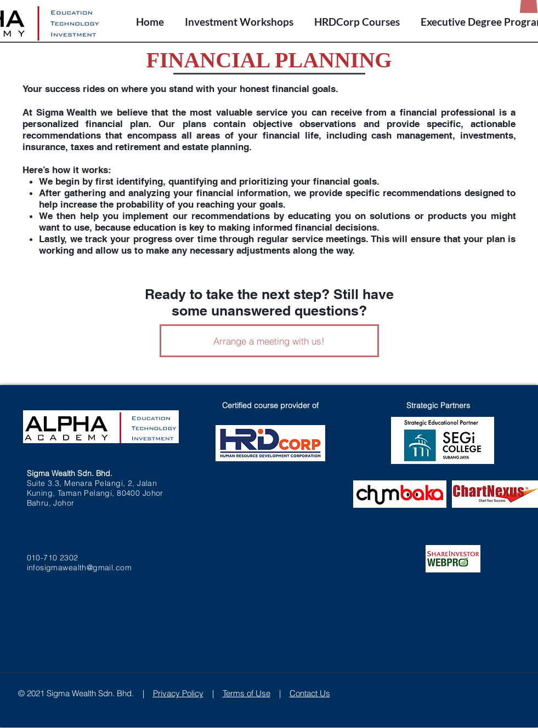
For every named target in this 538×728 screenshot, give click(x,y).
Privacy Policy (178, 693)
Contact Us (310, 693)
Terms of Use (246, 693)
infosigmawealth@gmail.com (79, 567)
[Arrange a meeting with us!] (269, 340)
